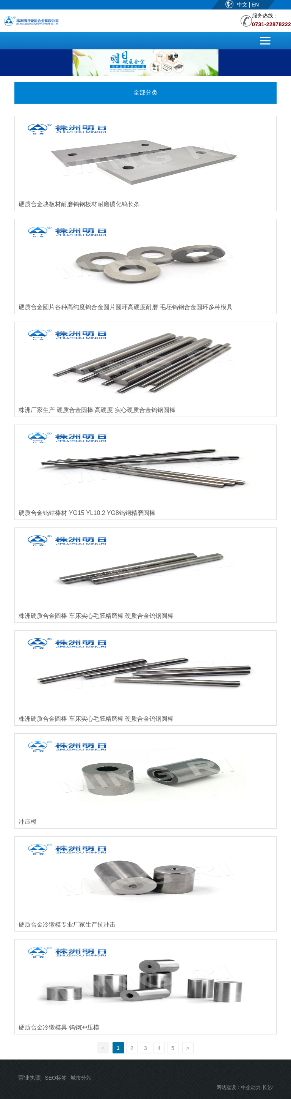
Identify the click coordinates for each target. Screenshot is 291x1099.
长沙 (267, 1087)
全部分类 (145, 92)
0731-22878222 (271, 24)
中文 (243, 5)
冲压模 (28, 821)
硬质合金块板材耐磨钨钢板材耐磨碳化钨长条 (79, 204)
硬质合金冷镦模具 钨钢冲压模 (59, 1027)
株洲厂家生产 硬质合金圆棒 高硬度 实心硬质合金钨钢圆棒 (97, 410)
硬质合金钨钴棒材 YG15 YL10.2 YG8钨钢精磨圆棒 (87, 513)
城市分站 (81, 1078)
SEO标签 (56, 1078)
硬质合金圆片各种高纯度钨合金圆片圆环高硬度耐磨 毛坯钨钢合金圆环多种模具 (125, 307)
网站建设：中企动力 (238, 1087)
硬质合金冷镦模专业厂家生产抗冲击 (67, 924)
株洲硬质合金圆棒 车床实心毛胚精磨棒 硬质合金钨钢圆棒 (96, 616)
